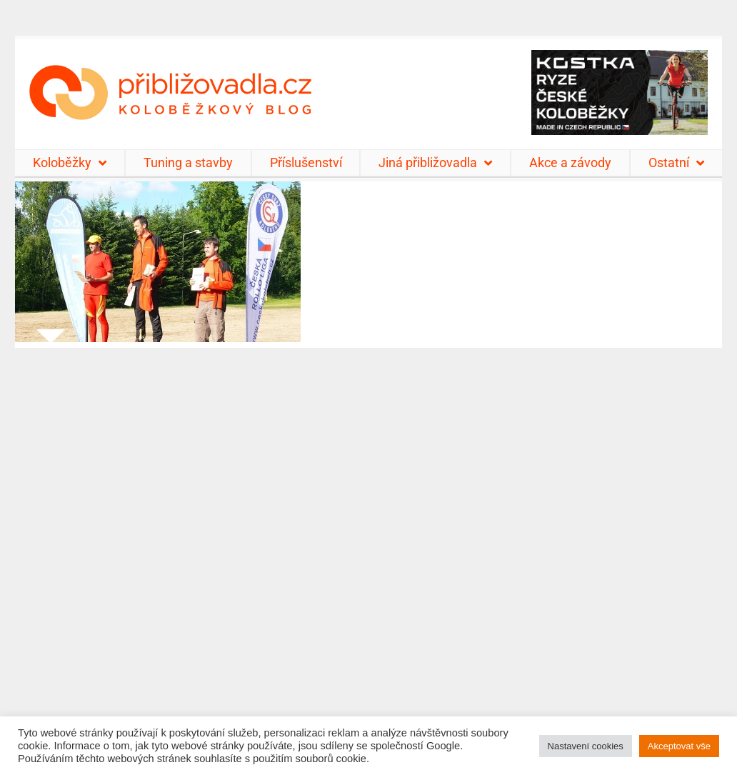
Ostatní (676, 162)
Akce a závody (570, 162)
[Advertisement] (368, 552)
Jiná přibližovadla (435, 162)
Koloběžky (69, 162)
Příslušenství (306, 162)
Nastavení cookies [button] (585, 746)
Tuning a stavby (188, 162)
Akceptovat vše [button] (679, 746)
